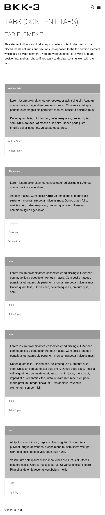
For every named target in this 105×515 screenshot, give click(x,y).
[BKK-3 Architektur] (42, 7)
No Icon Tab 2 (15, 141)
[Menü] (99, 7)
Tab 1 (12, 261)
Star (11, 430)
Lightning (13, 492)
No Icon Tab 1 (15, 88)
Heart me (13, 223)
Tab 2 (11, 305)
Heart (11, 483)
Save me (13, 232)
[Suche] (90, 7)
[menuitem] (90, 7)
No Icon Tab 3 (15, 150)
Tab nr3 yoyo (15, 314)
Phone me (14, 171)
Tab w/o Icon (14, 241)
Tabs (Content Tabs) (41, 22)
